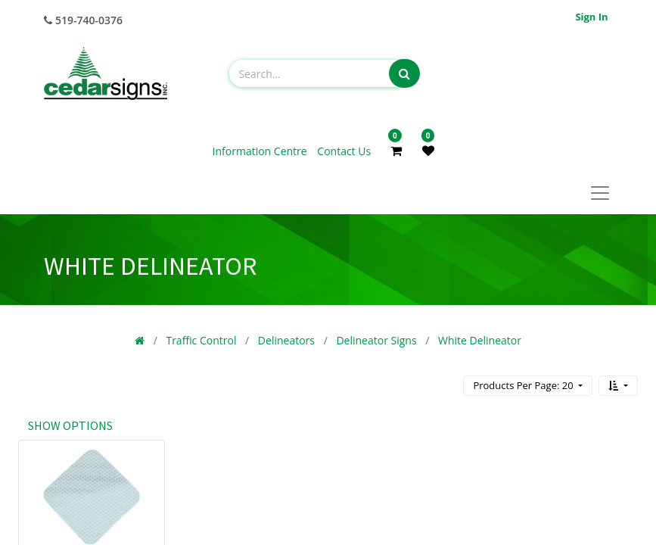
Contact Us (344, 151)
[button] (618, 385)
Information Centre (261, 151)
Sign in (591, 16)
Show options (70, 425)
